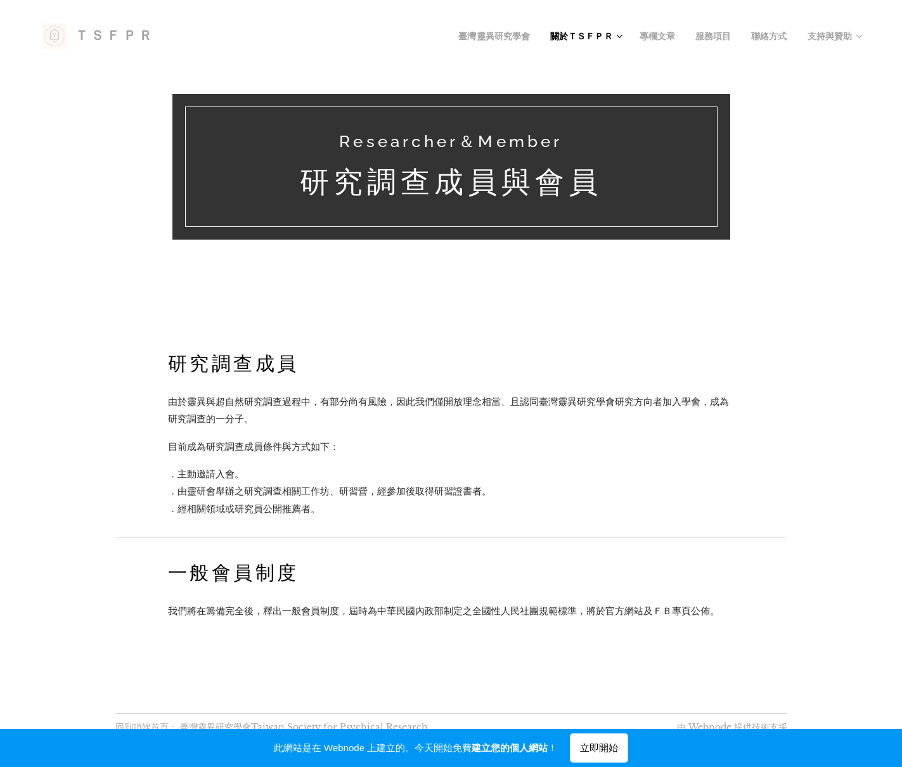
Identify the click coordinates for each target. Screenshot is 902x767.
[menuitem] (522, 36)
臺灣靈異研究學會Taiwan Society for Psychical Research (304, 727)
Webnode (709, 727)
